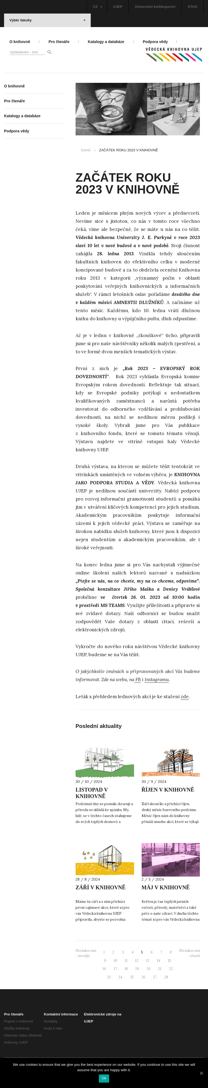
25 (132, 977)
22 (171, 968)
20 (149, 968)
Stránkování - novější (86, 953)
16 (104, 968)
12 (136, 960)
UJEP (117, 7)
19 (137, 968)
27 (155, 977)
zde (185, 697)
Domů (85, 150)
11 (126, 960)
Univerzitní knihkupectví (155, 7)
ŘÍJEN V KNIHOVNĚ (168, 790)
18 (126, 968)
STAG (192, 7)
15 (169, 960)
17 (115, 968)
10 (115, 960)
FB (137, 679)
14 (158, 960)
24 (120, 977)
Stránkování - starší (189, 953)
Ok (104, 1078)
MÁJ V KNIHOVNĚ (166, 887)
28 (166, 977)
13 (147, 960)
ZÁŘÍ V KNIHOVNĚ (101, 887)
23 (109, 977)
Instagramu (157, 679)
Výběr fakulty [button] (47, 20)
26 (143, 977)
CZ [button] (97, 7)
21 (159, 968)
